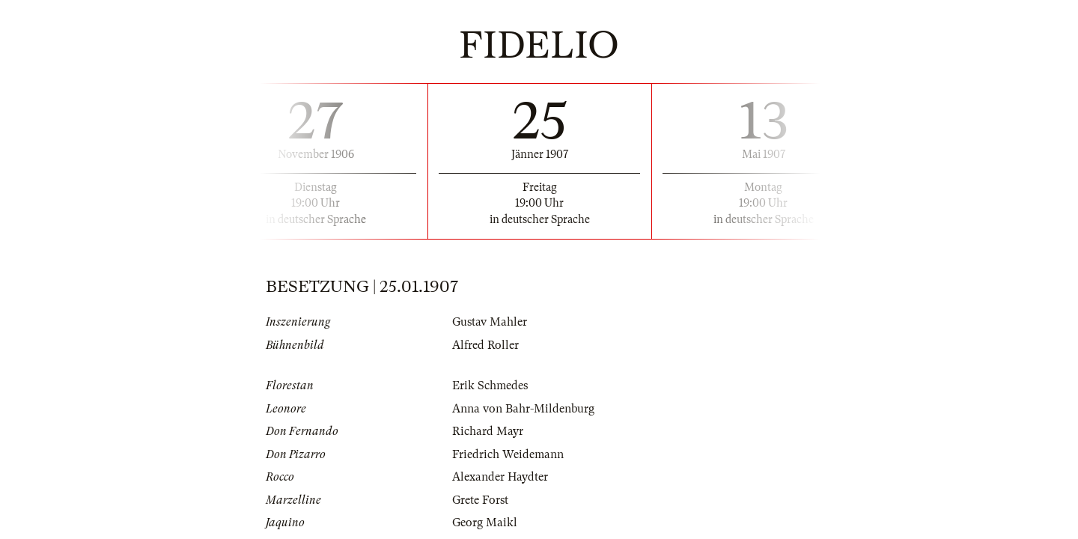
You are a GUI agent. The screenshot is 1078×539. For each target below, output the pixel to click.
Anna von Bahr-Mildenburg (523, 408)
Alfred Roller (485, 345)
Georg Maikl (484, 522)
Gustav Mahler (489, 322)
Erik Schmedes (490, 385)
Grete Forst (480, 500)
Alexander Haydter (500, 477)
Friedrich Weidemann (508, 454)
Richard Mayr (487, 431)
